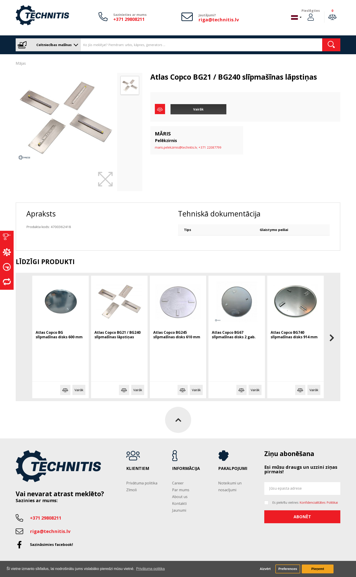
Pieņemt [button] (317, 569)
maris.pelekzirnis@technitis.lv (176, 147)
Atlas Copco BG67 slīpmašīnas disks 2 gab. (233, 334)
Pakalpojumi (232, 468)
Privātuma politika (141, 483)
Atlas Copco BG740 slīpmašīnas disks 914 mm (294, 334)
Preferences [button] (287, 569)
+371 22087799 (209, 147)
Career (178, 483)
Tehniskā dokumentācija (219, 214)
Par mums (180, 489)
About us (180, 496)
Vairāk (198, 109)
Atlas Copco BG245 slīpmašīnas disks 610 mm (176, 334)
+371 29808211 (129, 19)
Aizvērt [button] (265, 569)
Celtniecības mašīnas (47, 44)
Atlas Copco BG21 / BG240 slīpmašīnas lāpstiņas (117, 334)
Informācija (186, 468)
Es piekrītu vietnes (305, 503)
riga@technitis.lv (218, 20)
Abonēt (302, 516)
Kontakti (179, 503)
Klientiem (137, 468)
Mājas (21, 63)
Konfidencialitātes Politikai (318, 502)
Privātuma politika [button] (150, 569)
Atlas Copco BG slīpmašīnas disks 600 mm (59, 334)
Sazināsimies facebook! (51, 544)
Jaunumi (179, 510)
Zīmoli (131, 489)
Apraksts (41, 214)
